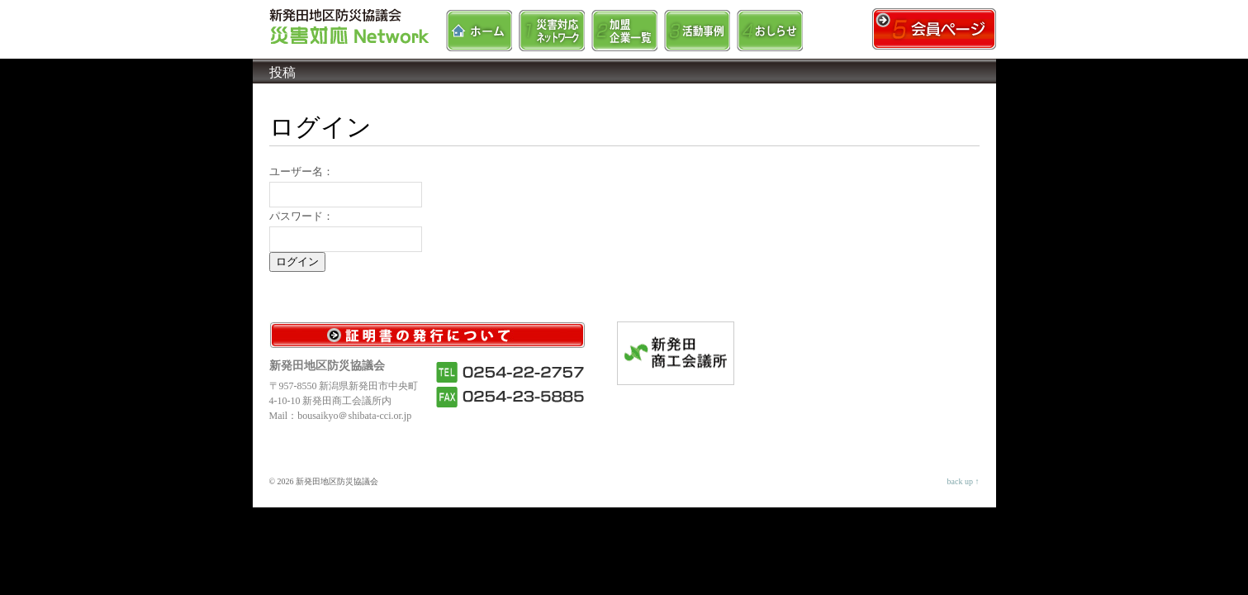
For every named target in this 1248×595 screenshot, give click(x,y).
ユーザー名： (301, 171)
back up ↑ (963, 481)
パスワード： (301, 216)
